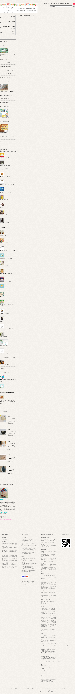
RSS (67, 688)
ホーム (4, 688)
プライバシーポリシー (26, 688)
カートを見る (71, 3)
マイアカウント (46, 3)
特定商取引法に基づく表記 (59, 688)
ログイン (55, 3)
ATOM (70, 688)
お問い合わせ (17, 688)
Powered (46, 690)
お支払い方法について (36, 688)
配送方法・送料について (47, 688)
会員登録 (62, 3)
